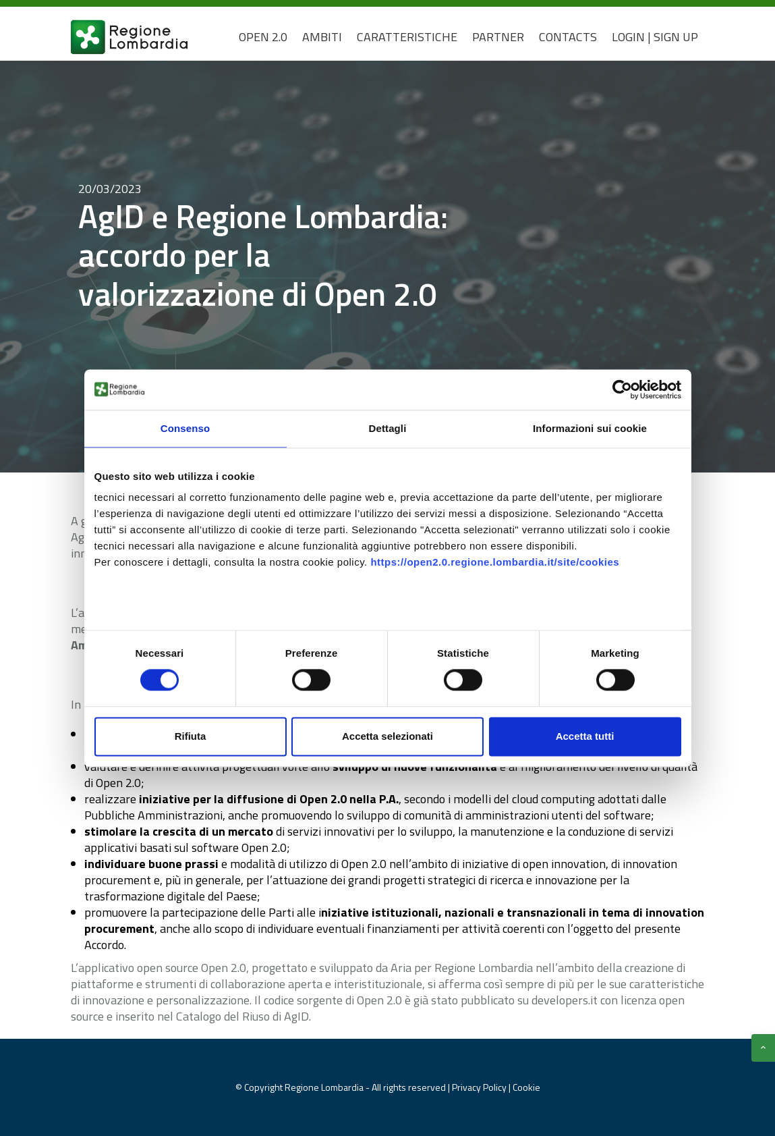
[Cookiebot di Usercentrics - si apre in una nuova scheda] (622, 389)
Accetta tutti (585, 736)
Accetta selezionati (387, 736)
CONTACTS (568, 37)
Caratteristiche (407, 37)
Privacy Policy (480, 1087)
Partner (498, 37)
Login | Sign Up (655, 37)
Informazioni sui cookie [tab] (590, 428)
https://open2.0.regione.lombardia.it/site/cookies (494, 562)
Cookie (526, 1087)
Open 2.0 (263, 37)
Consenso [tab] (185, 428)
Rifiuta (190, 736)
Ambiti (322, 37)
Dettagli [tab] (388, 428)
